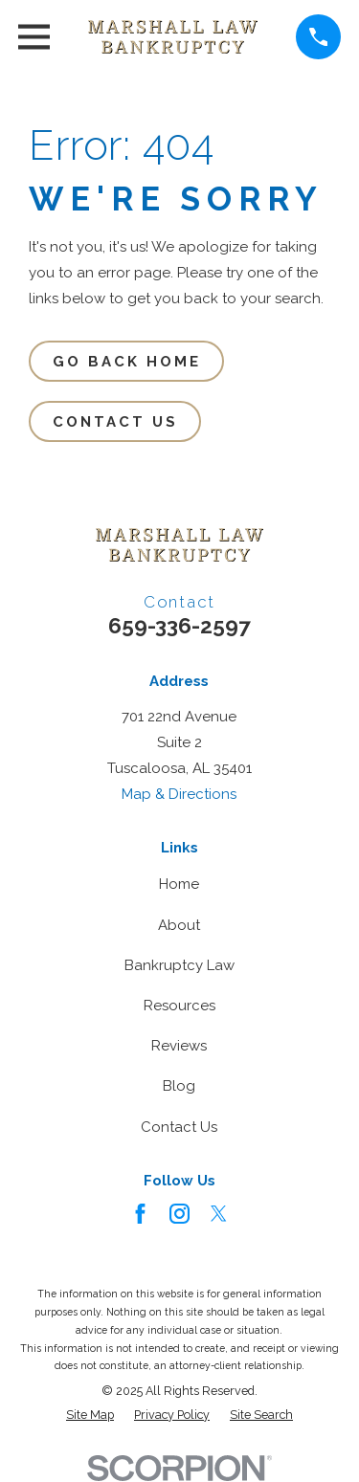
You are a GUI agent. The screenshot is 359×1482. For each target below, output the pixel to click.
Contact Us (115, 422)
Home (179, 884)
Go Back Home (127, 361)
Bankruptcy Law (179, 965)
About (179, 925)
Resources (179, 1005)
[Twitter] (219, 1214)
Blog (179, 1086)
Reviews (179, 1045)
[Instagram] (179, 1214)
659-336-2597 (179, 625)
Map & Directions (179, 794)
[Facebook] (140, 1214)
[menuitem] (90, 1415)
